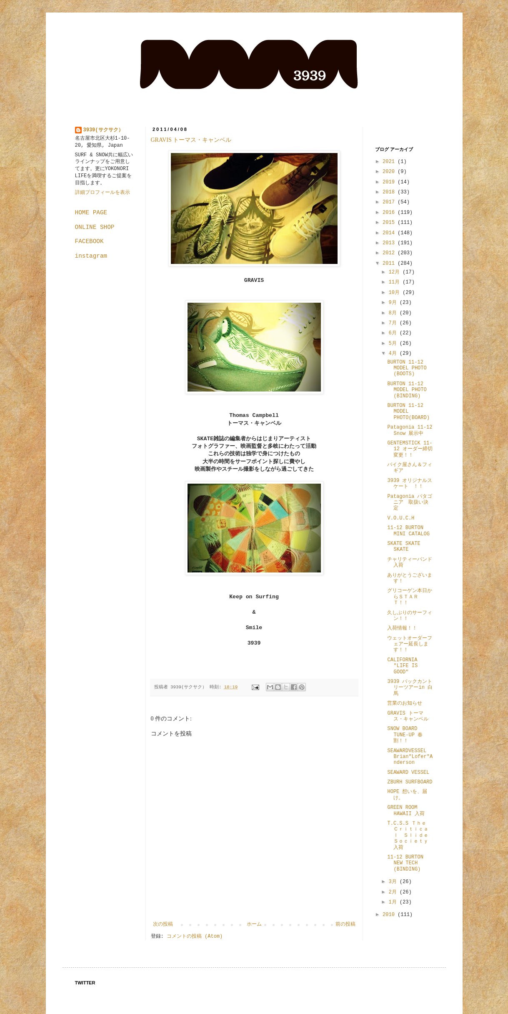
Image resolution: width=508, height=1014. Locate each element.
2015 (390, 223)
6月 (393, 333)
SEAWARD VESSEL (408, 773)
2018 (390, 192)
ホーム (254, 924)
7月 (393, 323)
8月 (393, 313)
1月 (393, 902)
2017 (390, 202)
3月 (393, 882)
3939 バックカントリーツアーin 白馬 (410, 688)
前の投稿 (345, 924)
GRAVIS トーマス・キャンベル (191, 140)
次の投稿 (163, 924)
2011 (390, 263)
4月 (393, 353)
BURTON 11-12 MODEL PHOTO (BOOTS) (406, 368)
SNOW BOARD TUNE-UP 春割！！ (405, 735)
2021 (390, 162)
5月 (393, 343)
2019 (390, 182)
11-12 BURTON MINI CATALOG (408, 531)
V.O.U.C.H (400, 518)
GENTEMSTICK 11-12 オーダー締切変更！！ (410, 449)
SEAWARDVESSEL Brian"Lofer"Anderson (410, 757)
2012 (390, 253)
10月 (395, 293)
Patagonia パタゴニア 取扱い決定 (409, 503)
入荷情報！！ (402, 628)
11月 (395, 282)
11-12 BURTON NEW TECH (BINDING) (407, 863)
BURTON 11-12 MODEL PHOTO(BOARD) (408, 412)
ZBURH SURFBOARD (409, 782)
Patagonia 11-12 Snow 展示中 (409, 430)
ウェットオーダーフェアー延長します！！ (409, 644)
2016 (390, 213)
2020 (390, 172)
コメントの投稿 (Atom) (195, 936)
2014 (390, 233)
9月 (393, 303)
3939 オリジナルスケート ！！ (409, 483)
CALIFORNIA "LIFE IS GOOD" (402, 666)
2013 (390, 243)
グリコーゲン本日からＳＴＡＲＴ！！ (409, 597)
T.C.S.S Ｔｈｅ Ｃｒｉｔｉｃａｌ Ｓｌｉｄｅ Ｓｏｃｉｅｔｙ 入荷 (410, 836)
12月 (395, 272)
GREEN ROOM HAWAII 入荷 (405, 810)
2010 (390, 915)
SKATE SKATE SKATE (403, 546)
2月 (393, 892)
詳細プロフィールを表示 (102, 193)
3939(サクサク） (103, 130)
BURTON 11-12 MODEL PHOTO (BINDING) (406, 390)
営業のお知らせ (404, 703)
